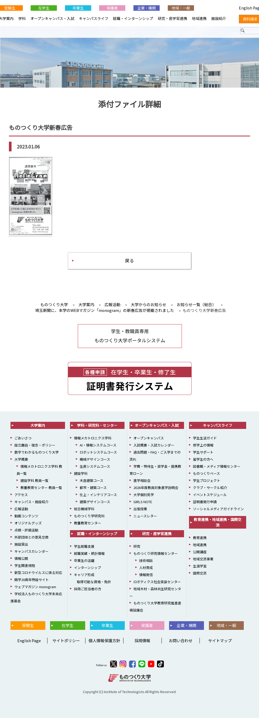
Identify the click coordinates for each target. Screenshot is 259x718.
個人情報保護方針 (104, 640)
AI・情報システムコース (98, 445)
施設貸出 (21, 544)
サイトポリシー (66, 640)
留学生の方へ (203, 459)
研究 (136, 546)
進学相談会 (141, 480)
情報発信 (146, 574)
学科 (22, 18)
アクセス (21, 494)
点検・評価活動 (26, 530)
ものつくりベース (206, 473)
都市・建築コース (93, 487)
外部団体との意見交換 (31, 537)
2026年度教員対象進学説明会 (155, 487)
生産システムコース (95, 466)
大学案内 (37, 425)
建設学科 (81, 473)
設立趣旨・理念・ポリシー (34, 445)
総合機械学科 (84, 509)
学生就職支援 (84, 546)
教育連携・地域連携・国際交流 (217, 522)
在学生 (43, 7)
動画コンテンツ (26, 516)
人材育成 (146, 567)
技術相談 (146, 560)
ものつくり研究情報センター (155, 553)
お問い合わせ (180, 640)
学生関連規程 (24, 565)
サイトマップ (220, 640)
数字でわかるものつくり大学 (36, 452)
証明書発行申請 (205, 501)
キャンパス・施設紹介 (31, 501)
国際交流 (200, 573)
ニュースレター (145, 516)
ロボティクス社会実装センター (157, 581)
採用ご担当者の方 (87, 589)
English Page (28, 640)
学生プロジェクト (206, 480)
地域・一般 (181, 7)
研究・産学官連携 (172, 18)
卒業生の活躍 (84, 560)
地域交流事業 (203, 559)
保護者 (112, 7)
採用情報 (142, 640)
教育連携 (200, 537)
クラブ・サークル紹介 (210, 487)
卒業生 (78, 7)
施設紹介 (218, 18)
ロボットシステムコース (98, 452)
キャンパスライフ (93, 18)
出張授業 (140, 509)
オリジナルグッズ (28, 523)
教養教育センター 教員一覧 (41, 487)
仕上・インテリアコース (98, 494)
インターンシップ (87, 567)
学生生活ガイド (205, 438)
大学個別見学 (143, 494)
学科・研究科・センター (97, 425)
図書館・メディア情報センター (216, 466)
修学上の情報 (203, 445)
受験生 (28, 625)
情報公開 (21, 558)
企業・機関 (146, 7)
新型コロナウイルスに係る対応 (38, 572)
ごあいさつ (22, 438)
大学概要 (21, 459)
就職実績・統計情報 (89, 553)
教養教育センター (87, 523)
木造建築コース (91, 480)
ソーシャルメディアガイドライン (218, 509)
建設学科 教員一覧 (34, 480)
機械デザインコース (95, 459)
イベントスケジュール (210, 494)
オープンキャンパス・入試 (52, 18)
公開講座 (200, 552)
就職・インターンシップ (133, 18)
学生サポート (203, 452)
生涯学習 (200, 566)
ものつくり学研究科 (89, 516)
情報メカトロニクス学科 (92, 438)
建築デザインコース (95, 501)
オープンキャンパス (148, 438)
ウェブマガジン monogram (35, 586)
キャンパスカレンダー (31, 551)
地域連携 (199, 18)
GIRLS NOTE (142, 501)
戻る (129, 260)
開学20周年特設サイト (31, 579)
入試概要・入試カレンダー (153, 445)
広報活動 (21, 509)
